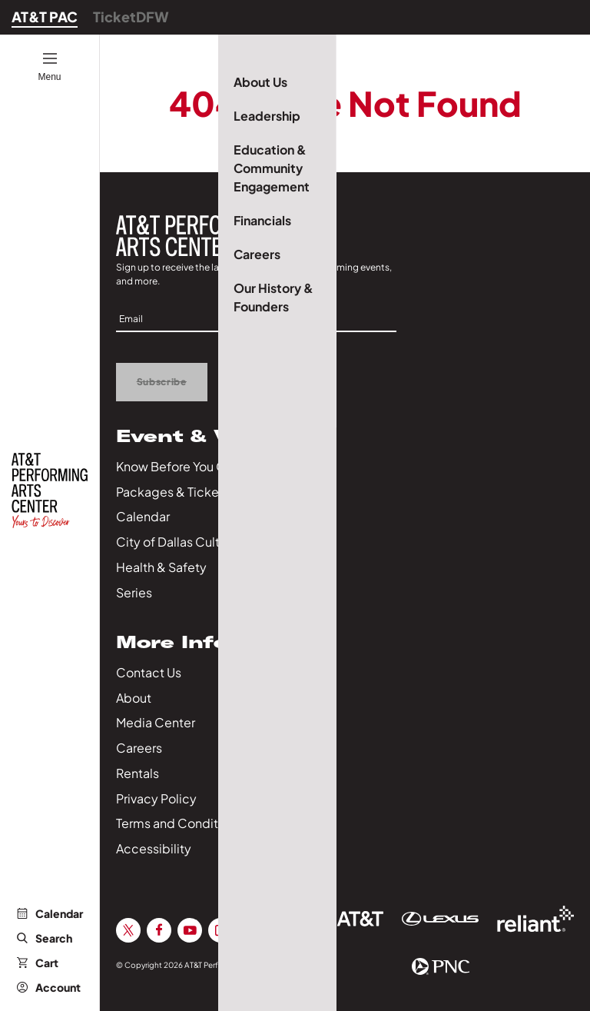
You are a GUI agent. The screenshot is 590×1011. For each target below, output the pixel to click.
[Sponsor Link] (345, 919)
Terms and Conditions (179, 823)
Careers (139, 748)
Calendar (50, 913)
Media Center (155, 722)
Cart (37, 962)
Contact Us (148, 672)
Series (134, 592)
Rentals (137, 773)
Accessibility (153, 848)
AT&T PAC (45, 16)
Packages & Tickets (173, 492)
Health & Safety (161, 567)
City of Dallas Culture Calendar (205, 542)
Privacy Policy (156, 798)
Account (49, 987)
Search (44, 938)
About (133, 698)
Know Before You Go (175, 466)
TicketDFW (131, 16)
